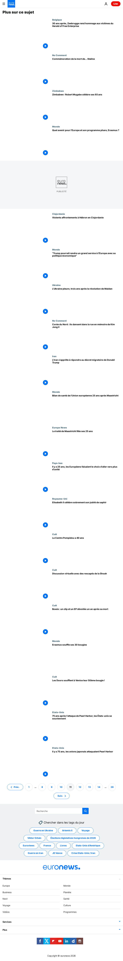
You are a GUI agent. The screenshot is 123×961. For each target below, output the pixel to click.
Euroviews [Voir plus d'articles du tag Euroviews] (28, 845)
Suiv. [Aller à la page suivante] (60, 795)
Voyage (6, 905)
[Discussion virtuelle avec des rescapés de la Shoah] (86, 586)
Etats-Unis (58, 712)
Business (7, 892)
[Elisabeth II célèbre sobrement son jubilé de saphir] (86, 515)
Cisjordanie (58, 214)
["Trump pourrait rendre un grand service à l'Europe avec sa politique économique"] (86, 266)
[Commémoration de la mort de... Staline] (86, 72)
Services (7, 921)
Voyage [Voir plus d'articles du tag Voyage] (86, 830)
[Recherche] (62, 811)
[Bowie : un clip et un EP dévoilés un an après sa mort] (86, 622)
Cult (54, 534)
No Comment (59, 55)
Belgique (57, 19)
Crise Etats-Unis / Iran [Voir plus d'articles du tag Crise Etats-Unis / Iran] (83, 853)
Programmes (69, 912)
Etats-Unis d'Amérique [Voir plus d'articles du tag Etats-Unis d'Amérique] (88, 845)
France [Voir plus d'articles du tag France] (47, 845)
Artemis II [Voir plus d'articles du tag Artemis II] (67, 830)
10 (61, 787)
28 (112, 787)
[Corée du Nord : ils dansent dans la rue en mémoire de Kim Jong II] (86, 337)
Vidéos (6, 912)
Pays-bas (57, 463)
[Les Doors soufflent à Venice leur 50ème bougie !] (86, 693)
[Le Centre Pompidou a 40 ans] (86, 551)
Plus (5, 929)
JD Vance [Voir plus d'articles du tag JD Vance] (57, 853)
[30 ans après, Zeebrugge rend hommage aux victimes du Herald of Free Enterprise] (86, 36)
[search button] (85, 811)
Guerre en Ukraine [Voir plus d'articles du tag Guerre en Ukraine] (43, 830)
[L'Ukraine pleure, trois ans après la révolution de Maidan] (86, 301)
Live (116, 3)
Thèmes (7, 878)
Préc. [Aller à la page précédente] (16, 787)
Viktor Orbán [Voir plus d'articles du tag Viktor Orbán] (34, 838)
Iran (54, 356)
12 (80, 787)
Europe (6, 885)
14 (99, 787)
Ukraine (56, 285)
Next (5, 899)
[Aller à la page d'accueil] (11, 4)
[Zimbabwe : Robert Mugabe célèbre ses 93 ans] (86, 107)
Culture (67, 905)
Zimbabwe (58, 91)
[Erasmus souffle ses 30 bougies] (86, 657)
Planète (67, 892)
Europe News (59, 427)
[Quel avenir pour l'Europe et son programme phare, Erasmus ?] (86, 143)
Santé (66, 899)
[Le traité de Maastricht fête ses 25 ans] (86, 444)
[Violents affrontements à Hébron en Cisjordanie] (86, 230)
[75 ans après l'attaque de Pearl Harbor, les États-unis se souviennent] (86, 729)
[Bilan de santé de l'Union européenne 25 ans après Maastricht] (86, 408)
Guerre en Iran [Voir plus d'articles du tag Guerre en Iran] (35, 853)
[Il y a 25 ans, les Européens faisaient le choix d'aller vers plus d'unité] (86, 479)
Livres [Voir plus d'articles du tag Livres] (63, 845)
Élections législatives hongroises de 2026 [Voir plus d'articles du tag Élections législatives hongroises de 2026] (73, 838)
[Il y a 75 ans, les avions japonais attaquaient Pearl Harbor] (86, 764)
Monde (56, 126)
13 (89, 787)
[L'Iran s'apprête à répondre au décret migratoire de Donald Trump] (86, 373)
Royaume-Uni (59, 498)
